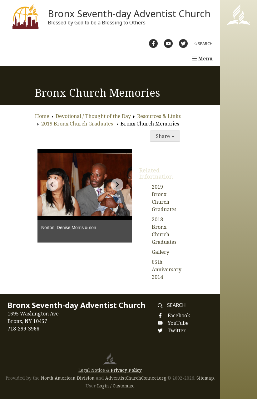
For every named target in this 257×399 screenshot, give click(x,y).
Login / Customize (116, 386)
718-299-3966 (23, 328)
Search (204, 43)
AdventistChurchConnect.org (135, 378)
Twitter (177, 330)
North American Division (68, 378)
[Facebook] (153, 43)
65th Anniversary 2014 (166, 269)
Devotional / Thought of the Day (93, 116)
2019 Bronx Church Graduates (77, 123)
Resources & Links (159, 116)
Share (165, 136)
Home (42, 116)
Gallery (160, 251)
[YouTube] (168, 43)
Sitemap (205, 378)
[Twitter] (183, 43)
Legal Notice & (110, 370)
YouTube (178, 323)
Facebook (179, 315)
